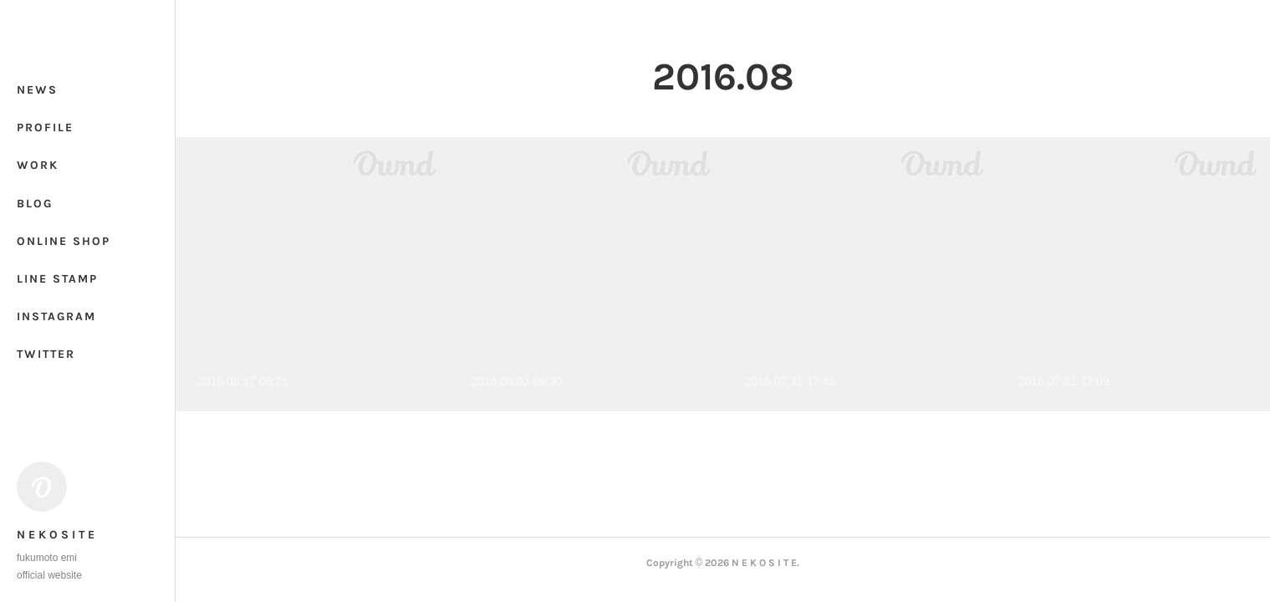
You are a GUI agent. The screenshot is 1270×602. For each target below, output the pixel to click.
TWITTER (46, 354)
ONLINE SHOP (63, 241)
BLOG (35, 203)
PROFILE (45, 127)
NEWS (37, 90)
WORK (38, 165)
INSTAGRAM (56, 316)
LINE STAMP (57, 279)
